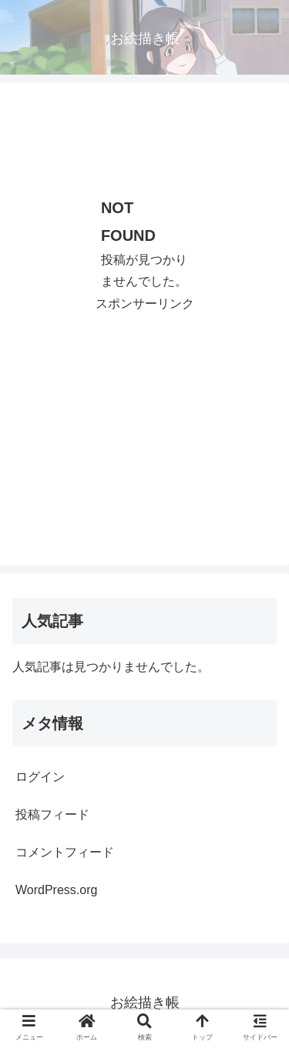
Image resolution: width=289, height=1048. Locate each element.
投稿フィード (52, 814)
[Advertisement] (144, 133)
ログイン (40, 776)
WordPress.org (56, 889)
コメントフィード (64, 852)
